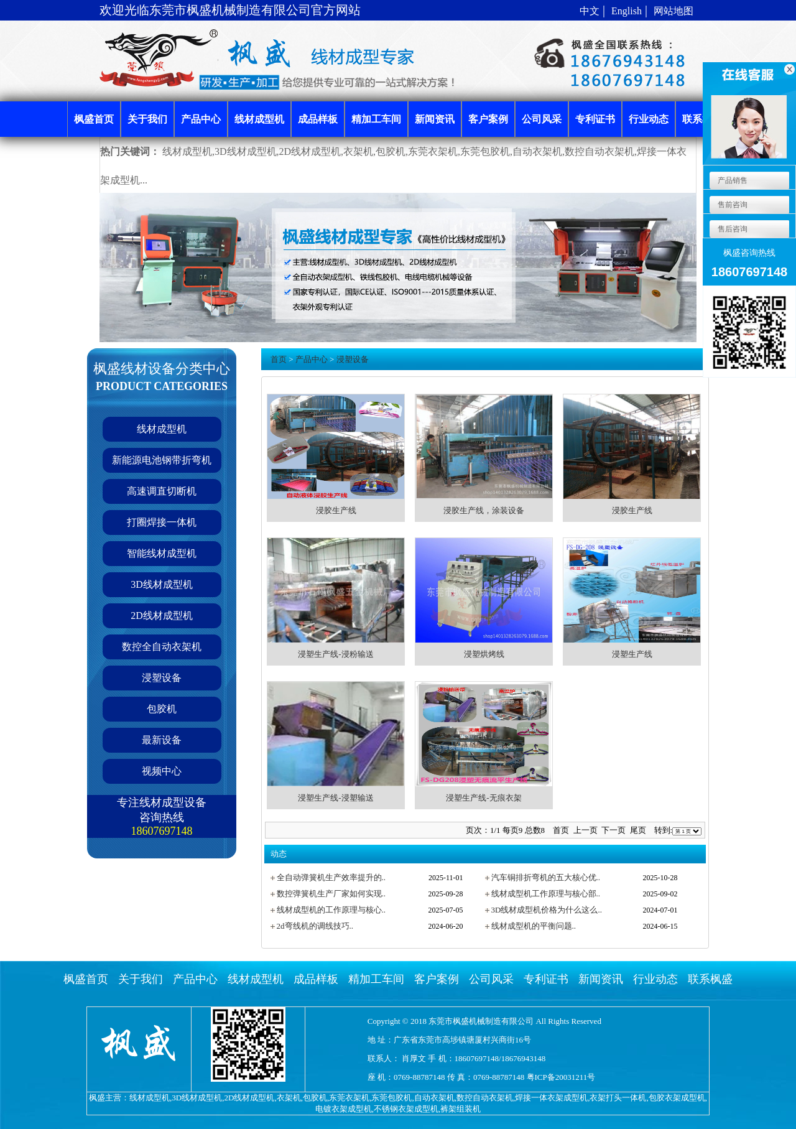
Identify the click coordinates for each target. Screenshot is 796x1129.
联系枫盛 (710, 979)
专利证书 (546, 979)
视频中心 (162, 771)
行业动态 (655, 979)
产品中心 (311, 359)
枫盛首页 (85, 979)
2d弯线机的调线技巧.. (315, 926)
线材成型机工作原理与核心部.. (546, 893)
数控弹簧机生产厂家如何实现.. (331, 893)
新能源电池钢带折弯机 (161, 460)
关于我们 (140, 979)
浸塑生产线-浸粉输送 (335, 654)
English (626, 11)
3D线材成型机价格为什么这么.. (546, 909)
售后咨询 (731, 229)
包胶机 (162, 709)
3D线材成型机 (162, 584)
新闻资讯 (600, 979)
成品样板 (316, 979)
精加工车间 (376, 979)
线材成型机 (162, 429)
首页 (279, 359)
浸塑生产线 (632, 654)
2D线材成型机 (162, 615)
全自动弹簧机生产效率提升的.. (331, 877)
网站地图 (673, 11)
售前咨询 (731, 204)
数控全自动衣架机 (161, 646)
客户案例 (436, 979)
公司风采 (491, 979)
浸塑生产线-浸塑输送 (335, 797)
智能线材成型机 (162, 553)
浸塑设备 (162, 677)
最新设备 (162, 740)
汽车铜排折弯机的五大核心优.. (546, 877)
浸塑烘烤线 (484, 654)
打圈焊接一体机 (162, 522)
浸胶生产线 (336, 510)
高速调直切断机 (162, 491)
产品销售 (731, 180)
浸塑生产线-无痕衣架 (483, 797)
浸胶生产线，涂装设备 (483, 510)
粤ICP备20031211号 (561, 1077)
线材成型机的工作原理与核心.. (331, 909)
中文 (589, 11)
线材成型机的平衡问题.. (533, 926)
